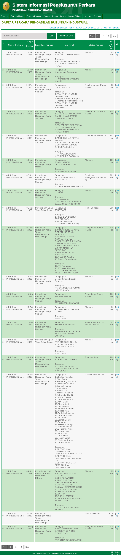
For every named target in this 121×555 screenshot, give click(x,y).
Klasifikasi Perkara (44, 45)
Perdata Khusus (34, 16)
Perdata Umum (17, 16)
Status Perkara (96, 45)
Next (114, 36)
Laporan (87, 16)
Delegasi (97, 16)
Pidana (46, 16)
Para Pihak (69, 45)
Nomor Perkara (15, 45)
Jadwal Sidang (74, 16)
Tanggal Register (29, 45)
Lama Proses (111, 45)
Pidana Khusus (58, 16)
